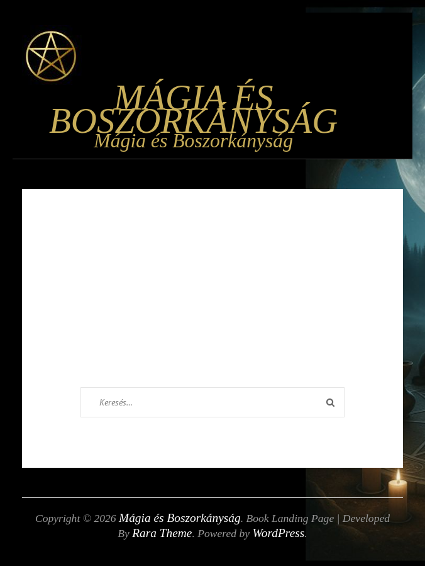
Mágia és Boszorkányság (193, 108)
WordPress (279, 533)
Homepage (234, 377)
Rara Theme (162, 533)
